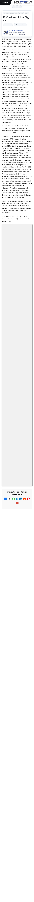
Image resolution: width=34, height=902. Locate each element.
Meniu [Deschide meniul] (5, 2)
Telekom (12, 882)
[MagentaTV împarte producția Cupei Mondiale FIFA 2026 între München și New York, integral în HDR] (27, 585)
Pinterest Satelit (17, 860)
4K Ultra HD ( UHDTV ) (10, 13)
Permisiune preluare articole (17, 896)
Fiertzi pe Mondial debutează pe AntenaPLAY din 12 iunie (16, 681)
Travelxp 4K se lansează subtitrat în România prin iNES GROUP (11, 535)
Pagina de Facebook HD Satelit (17, 823)
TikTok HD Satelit (17, 849)
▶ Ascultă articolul (20, 25)
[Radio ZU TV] (27, 612)
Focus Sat (17, 879)
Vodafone (20, 882)
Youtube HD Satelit (17, 843)
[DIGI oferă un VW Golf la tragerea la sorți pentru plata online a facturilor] (27, 651)
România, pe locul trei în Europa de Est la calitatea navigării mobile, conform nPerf (16, 690)
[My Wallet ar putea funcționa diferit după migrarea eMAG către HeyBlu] (27, 561)
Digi (4, 879)
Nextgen (25, 879)
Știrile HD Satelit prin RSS (17, 865)
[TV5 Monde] (27, 631)
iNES (27, 882)
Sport (21, 13)
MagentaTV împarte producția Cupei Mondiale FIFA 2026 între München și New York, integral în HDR (12, 586)
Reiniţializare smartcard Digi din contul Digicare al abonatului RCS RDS (16, 452)
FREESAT (9, 879)
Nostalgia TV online (11, 513)
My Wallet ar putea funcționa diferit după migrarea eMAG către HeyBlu (12, 560)
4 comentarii (8, 25)
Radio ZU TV (8, 609)
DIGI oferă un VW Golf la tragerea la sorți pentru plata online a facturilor (12, 650)
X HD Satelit (17, 854)
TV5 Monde (7, 628)
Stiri (26, 13)
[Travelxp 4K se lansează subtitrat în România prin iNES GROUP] (27, 536)
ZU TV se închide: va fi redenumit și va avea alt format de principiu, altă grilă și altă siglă (12, 474)
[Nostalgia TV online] (27, 517)
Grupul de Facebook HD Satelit (17, 831)
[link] (17, 453)
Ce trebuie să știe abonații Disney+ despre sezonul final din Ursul (16, 699)
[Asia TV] (27, 499)
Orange (5, 882)
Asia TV (6, 496)
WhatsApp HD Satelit (17, 837)
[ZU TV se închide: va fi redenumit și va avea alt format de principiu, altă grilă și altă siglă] (27, 474)
